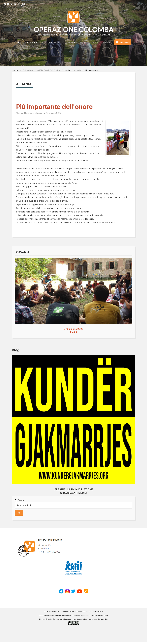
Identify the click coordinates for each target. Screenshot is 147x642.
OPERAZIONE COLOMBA (73, 29)
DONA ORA (123, 42)
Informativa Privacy (68, 611)
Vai (19, 512)
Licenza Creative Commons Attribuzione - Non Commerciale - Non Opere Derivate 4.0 (73, 619)
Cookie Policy (97, 611)
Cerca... (20, 500)
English (22, 2)
